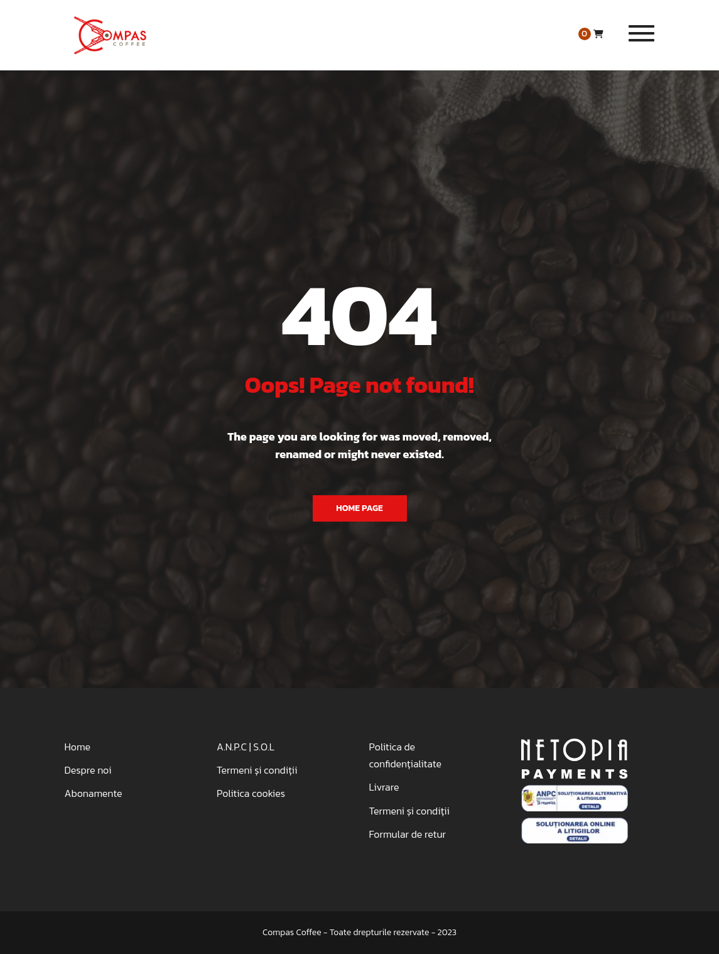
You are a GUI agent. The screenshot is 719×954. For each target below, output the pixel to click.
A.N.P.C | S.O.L (245, 746)
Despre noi (88, 769)
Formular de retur (407, 834)
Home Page (359, 508)
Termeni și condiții (257, 769)
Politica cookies (251, 793)
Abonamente (93, 793)
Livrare (384, 786)
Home (77, 746)
